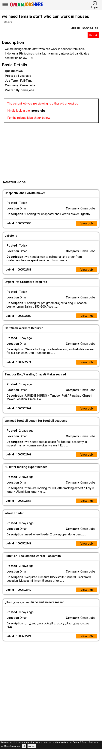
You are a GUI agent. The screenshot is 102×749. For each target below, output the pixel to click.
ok (24, 746)
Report (93, 35)
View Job (86, 223)
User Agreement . (12, 746)
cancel (31, 746)
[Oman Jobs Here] (26, 6)
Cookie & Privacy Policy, (84, 742)
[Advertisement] (52, 149)
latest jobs (38, 110)
